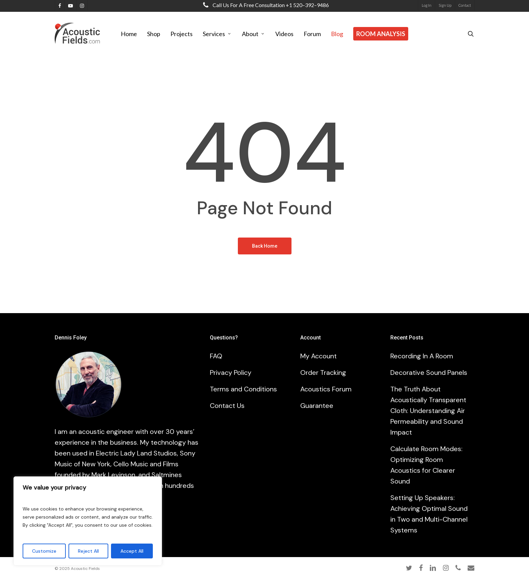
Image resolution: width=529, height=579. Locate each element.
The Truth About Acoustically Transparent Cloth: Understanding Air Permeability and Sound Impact (428, 411)
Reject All (88, 551)
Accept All (131, 551)
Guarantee (316, 405)
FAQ (216, 356)
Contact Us (227, 405)
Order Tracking (323, 372)
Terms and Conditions (243, 389)
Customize (44, 551)
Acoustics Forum (326, 389)
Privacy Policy (230, 372)
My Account (318, 356)
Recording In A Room (421, 356)
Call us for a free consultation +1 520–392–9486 (264, 5)
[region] (87, 521)
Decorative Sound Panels (428, 372)
